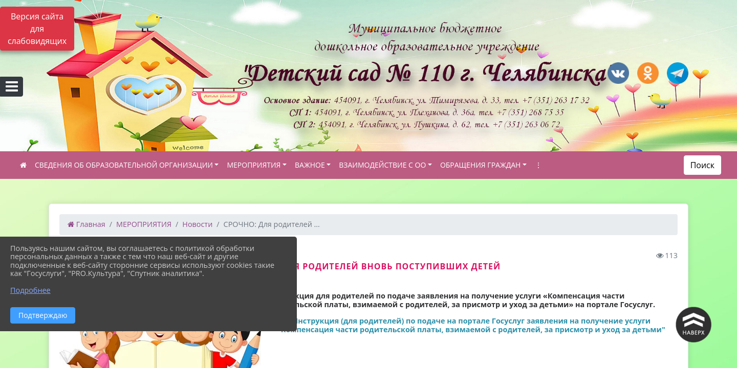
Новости (197, 224)
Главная (86, 224)
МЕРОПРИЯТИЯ (253, 165)
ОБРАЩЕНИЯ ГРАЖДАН (480, 165)
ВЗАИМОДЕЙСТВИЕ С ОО (382, 165)
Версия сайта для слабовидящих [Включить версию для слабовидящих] (37, 29)
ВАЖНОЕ (310, 165)
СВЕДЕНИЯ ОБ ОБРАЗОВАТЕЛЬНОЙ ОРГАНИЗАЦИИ (124, 165)
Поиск (702, 165)
